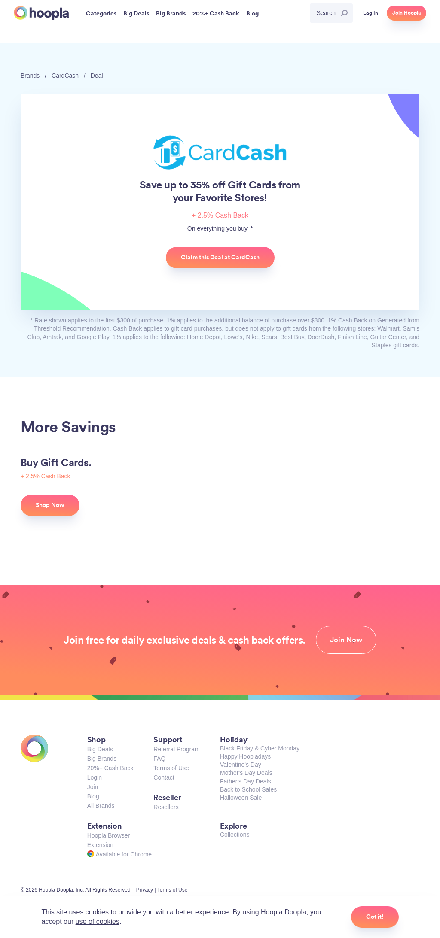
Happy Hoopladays (245, 756)
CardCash (65, 75)
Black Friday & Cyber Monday (259, 748)
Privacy (144, 890)
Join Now (346, 639)
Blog (93, 796)
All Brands (101, 805)
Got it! (375, 916)
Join (92, 786)
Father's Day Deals (245, 781)
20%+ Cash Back (110, 768)
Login (94, 777)
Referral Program (176, 749)
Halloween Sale (241, 797)
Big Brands (101, 758)
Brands (30, 75)
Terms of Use (171, 768)
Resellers (165, 807)
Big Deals (100, 749)
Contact (163, 777)
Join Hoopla (406, 13)
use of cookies (97, 921)
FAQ (159, 758)
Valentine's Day (240, 764)
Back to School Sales (248, 789)
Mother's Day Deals (246, 772)
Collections (234, 834)
